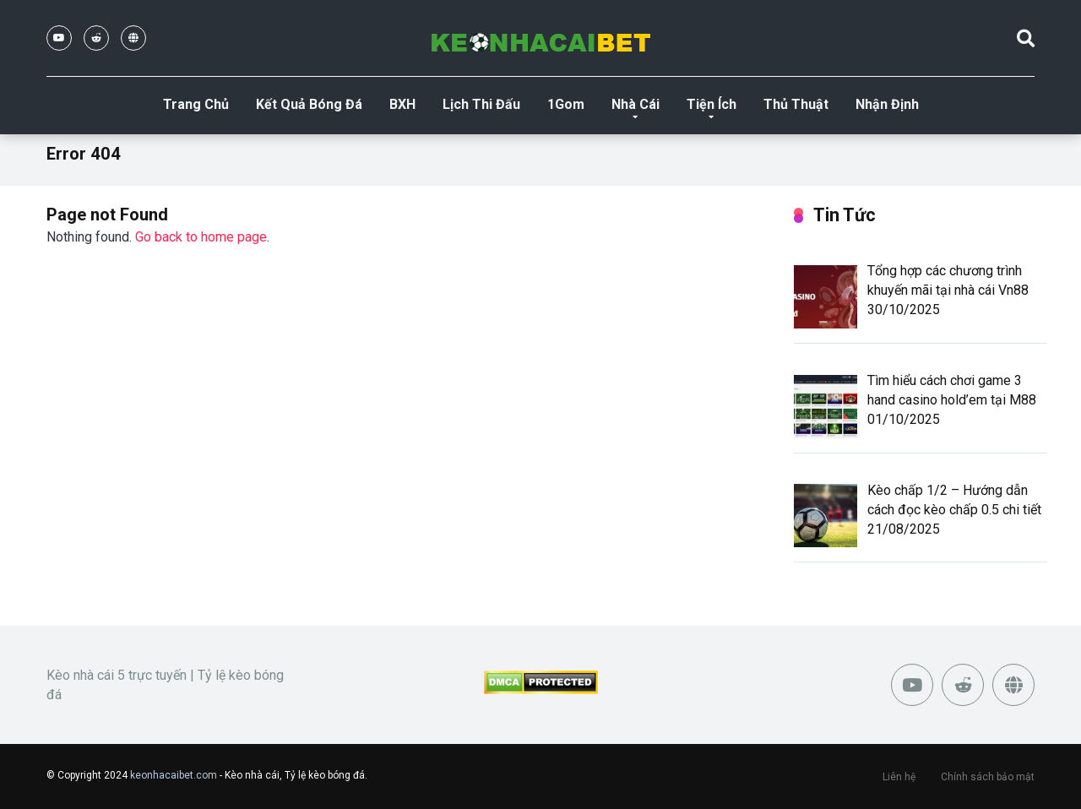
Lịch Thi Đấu (481, 104)
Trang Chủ (196, 104)
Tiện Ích (711, 104)
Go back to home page (201, 237)
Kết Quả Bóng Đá (309, 104)
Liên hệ (899, 777)
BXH (402, 104)
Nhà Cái (635, 104)
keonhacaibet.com (173, 775)
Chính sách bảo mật (988, 777)
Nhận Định (887, 104)
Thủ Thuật (795, 104)
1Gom (565, 104)
